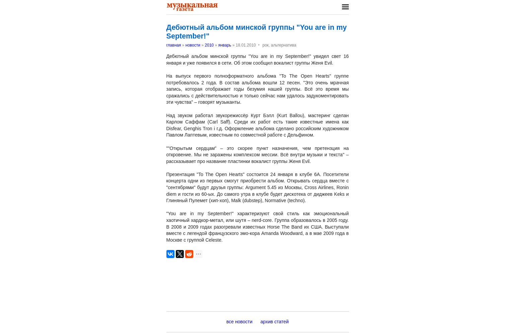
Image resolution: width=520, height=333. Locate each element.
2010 (209, 45)
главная (173, 45)
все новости (239, 321)
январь (224, 45)
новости (192, 45)
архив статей (275, 321)
